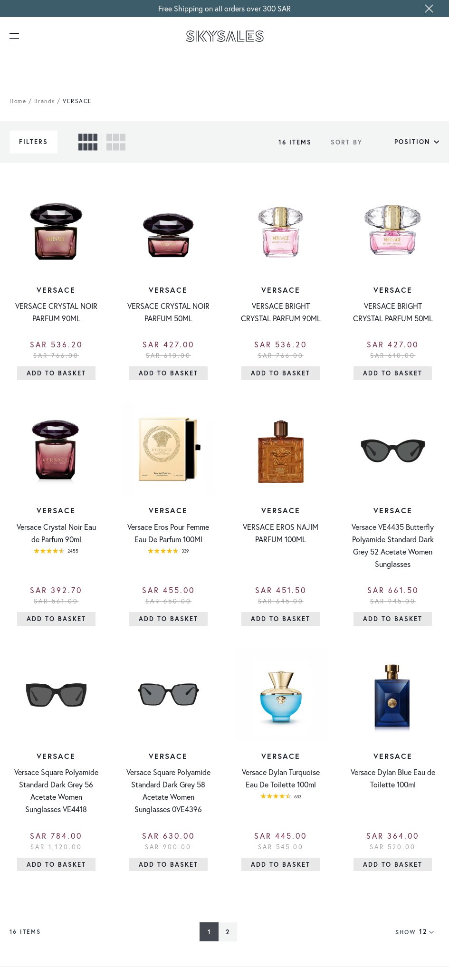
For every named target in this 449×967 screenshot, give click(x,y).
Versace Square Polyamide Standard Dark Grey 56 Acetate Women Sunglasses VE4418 (56, 791)
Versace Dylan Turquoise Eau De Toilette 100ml (281, 779)
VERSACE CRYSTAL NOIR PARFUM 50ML (168, 312)
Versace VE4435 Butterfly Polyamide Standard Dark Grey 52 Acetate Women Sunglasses (393, 545)
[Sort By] (403, 142)
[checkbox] (87, 142)
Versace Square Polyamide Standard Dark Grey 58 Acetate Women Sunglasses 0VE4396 (168, 791)
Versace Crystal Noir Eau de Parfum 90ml (56, 533)
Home (18, 101)
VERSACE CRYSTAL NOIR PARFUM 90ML (56, 312)
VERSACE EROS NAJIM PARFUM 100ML (280, 533)
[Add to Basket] (56, 374)
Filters (33, 142)
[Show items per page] (429, 932)
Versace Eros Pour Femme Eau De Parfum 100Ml (168, 533)
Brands (44, 101)
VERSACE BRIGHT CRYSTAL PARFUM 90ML (281, 312)
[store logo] (224, 36)
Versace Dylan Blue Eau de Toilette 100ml (393, 779)
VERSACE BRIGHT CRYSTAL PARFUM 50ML (393, 312)
